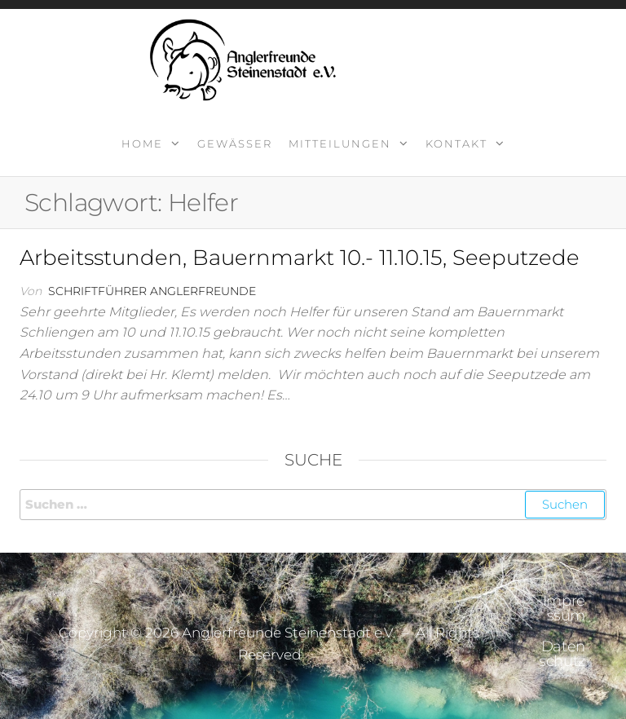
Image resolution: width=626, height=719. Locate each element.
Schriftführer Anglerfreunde (152, 291)
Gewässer (234, 143)
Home (142, 143)
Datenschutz (562, 653)
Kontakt (456, 143)
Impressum (564, 608)
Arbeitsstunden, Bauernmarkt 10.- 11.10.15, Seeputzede (300, 258)
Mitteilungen (340, 143)
